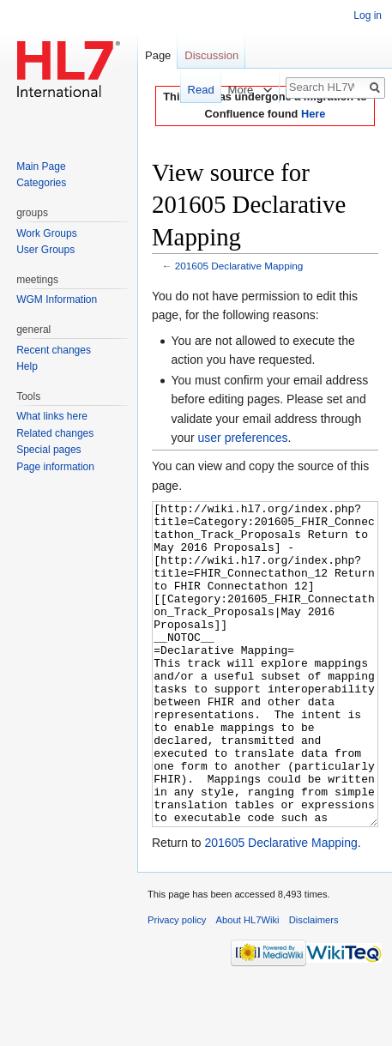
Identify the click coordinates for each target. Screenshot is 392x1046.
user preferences (243, 437)
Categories (41, 183)
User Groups (45, 250)
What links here (51, 416)
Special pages (48, 450)
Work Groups (46, 233)
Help (27, 366)
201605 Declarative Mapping (239, 265)
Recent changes (53, 350)
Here (313, 113)
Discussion (211, 55)
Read (192, 89)
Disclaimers (314, 984)
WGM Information (56, 299)
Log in (367, 15)
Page (158, 55)
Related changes (54, 433)
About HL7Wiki (248, 984)
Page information (55, 467)
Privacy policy (177, 984)
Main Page (40, 166)
